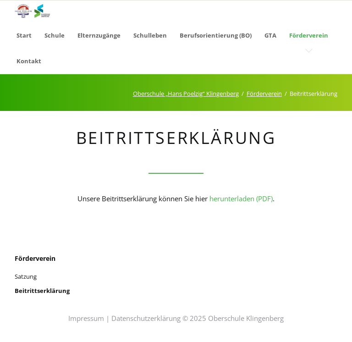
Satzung (26, 276)
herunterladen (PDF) (241, 198)
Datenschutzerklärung (146, 318)
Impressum (86, 318)
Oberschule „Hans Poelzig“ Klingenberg (186, 93)
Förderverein (264, 93)
